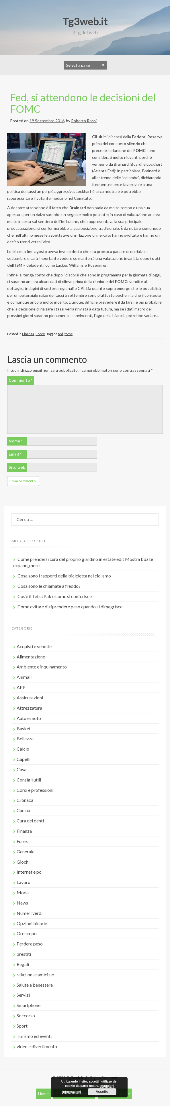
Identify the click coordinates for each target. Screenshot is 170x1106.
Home (43, 1093)
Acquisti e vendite (34, 646)
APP (21, 687)
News (22, 902)
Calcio (23, 748)
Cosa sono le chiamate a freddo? (49, 586)
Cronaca (25, 800)
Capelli (23, 759)
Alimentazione (31, 656)
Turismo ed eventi (34, 1036)
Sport (22, 1025)
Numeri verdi (29, 913)
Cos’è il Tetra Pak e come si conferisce (54, 596)
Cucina (23, 810)
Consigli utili (29, 779)
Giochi (23, 861)
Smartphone (28, 1005)
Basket (24, 728)
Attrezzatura (29, 708)
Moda (23, 892)
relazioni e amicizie (35, 974)
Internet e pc (29, 871)
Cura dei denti (30, 820)
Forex (40, 334)
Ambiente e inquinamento (42, 666)
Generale (25, 851)
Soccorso (26, 1015)
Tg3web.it (85, 21)
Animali (24, 677)
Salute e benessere (35, 985)
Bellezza (25, 738)
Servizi (23, 995)
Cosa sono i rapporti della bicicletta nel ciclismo (64, 575)
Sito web (17, 467)
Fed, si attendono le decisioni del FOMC (83, 103)
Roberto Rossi (84, 120)
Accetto (102, 1092)
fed (60, 334)
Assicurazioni (30, 697)
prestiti (24, 954)
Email (15, 454)
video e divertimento (37, 1046)
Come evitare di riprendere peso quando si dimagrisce (69, 606)
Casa (21, 769)
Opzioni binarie (32, 923)
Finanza (28, 334)
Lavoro (23, 882)
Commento (20, 380)
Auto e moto (29, 718)
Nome (15, 440)
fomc (69, 334)
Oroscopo (27, 933)
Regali (23, 964)
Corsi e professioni (35, 790)
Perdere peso (30, 943)
